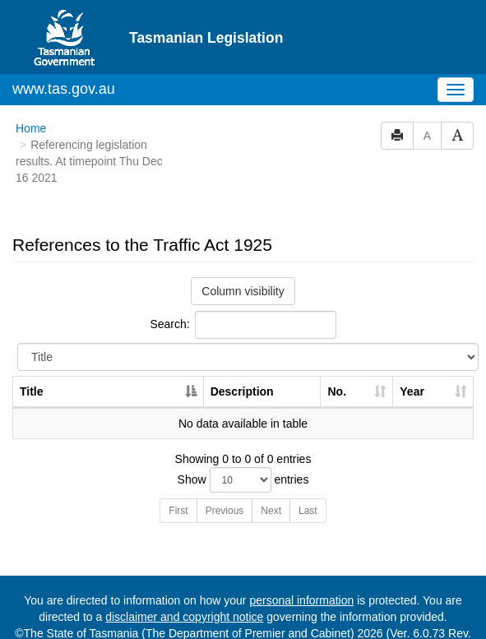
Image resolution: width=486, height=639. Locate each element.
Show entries (243, 449)
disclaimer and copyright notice (184, 586)
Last (308, 480)
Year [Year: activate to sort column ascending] (412, 361)
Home (31, 97)
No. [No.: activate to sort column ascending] (336, 361)
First (178, 480)
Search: (243, 294)
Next (271, 480)
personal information (301, 569)
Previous (225, 480)
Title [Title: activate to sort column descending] (32, 361)
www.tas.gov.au (63, 58)
